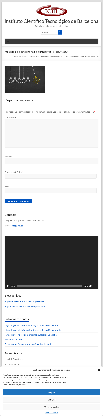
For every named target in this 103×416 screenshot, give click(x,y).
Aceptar (51, 392)
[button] (99, 369)
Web (7, 186)
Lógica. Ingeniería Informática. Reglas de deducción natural (31, 325)
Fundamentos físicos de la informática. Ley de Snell (28, 344)
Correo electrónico (14, 172)
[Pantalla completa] (95, 286)
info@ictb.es (17, 225)
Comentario (11, 117)
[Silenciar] (90, 286)
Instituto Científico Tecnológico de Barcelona (51, 21)
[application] (51, 262)
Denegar (51, 399)
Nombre (9, 156)
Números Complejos (14, 339)
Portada (24, 56)
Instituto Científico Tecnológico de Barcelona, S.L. (46, 56)
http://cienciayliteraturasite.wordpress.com (24, 301)
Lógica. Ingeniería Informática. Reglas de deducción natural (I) (33, 330)
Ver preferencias (51, 407)
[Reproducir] (8, 286)
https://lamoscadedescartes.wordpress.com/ (25, 306)
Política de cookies (51, 413)
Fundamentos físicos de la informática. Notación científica (31, 334)
